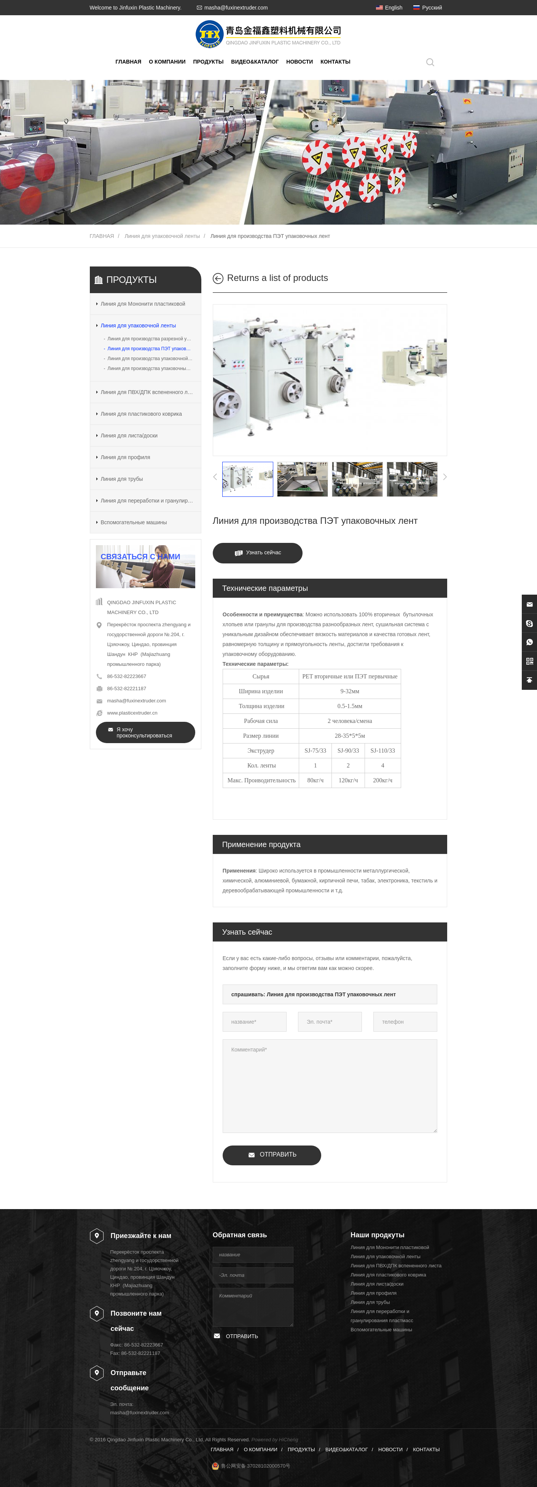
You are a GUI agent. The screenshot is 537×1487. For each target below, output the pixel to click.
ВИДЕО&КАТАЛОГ (255, 62)
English (394, 8)
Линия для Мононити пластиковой (143, 304)
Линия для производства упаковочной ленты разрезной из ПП (151, 358)
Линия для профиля (125, 457)
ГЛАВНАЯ (129, 62)
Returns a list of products (277, 278)
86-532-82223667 (127, 676)
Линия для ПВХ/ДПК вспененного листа (148, 392)
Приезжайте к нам (141, 1236)
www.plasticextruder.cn (132, 713)
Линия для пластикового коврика (141, 414)
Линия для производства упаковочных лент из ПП (151, 368)
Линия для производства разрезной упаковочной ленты (151, 338)
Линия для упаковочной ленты (162, 236)
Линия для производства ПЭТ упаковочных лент (270, 236)
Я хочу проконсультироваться (144, 732)
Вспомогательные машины (134, 522)
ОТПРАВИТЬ (278, 1154)
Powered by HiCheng (275, 1439)
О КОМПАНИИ (167, 62)
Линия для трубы (122, 479)
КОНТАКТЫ (335, 62)
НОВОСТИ (299, 62)
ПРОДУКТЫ (208, 62)
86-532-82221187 (127, 688)
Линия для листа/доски (129, 435)
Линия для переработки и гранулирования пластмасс (148, 501)
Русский (432, 8)
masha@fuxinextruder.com (236, 8)
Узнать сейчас (263, 552)
